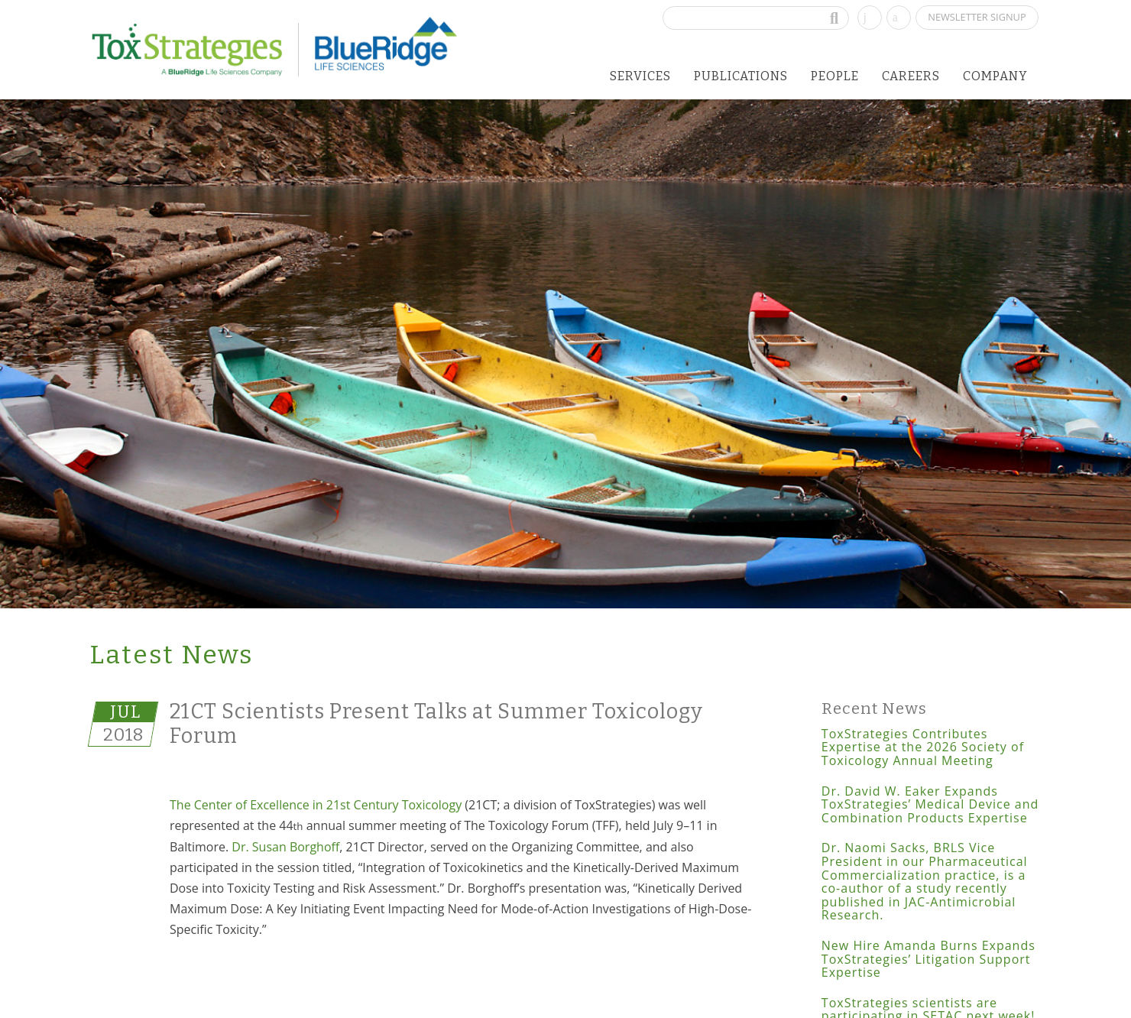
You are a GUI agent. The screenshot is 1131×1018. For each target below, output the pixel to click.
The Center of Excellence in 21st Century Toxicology (316, 804)
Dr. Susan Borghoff (285, 846)
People (835, 76)
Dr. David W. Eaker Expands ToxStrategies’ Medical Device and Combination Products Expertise (930, 804)
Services (640, 76)
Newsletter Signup (977, 17)
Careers (911, 76)
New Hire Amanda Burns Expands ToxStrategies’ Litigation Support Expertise (928, 959)
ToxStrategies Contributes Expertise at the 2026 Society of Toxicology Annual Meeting (923, 747)
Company (995, 76)
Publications (741, 76)
